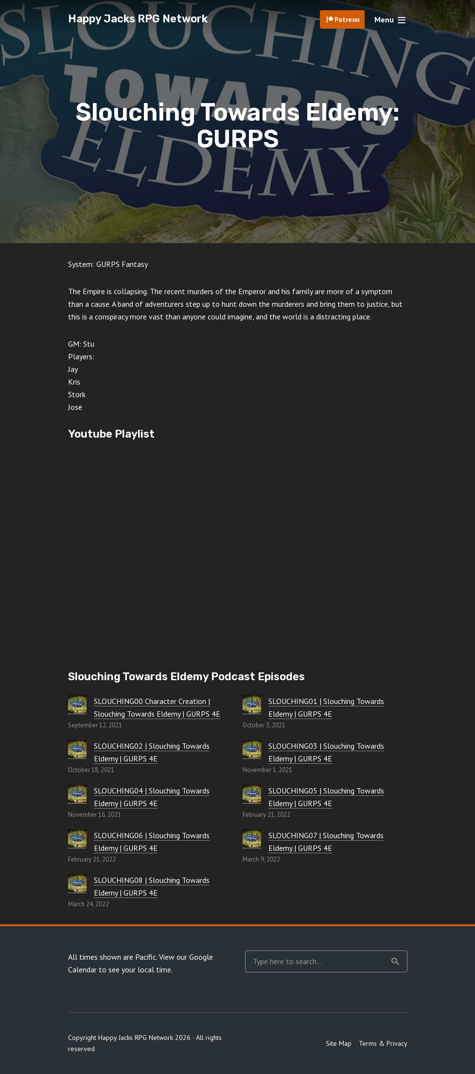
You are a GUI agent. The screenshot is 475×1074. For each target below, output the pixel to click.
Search (395, 962)
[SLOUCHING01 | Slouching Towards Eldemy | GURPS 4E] (252, 704)
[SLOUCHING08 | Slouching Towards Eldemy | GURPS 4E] (77, 883)
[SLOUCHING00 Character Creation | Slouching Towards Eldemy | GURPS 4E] (77, 704)
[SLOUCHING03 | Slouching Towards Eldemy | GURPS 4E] (252, 749)
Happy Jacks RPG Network (138, 18)
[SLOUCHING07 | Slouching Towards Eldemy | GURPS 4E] (252, 838)
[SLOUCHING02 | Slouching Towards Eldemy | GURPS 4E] (77, 749)
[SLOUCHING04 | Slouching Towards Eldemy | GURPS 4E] (77, 794)
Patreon (347, 19)
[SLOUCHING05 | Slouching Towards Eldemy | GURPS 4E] (252, 794)
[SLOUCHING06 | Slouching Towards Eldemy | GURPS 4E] (77, 838)
